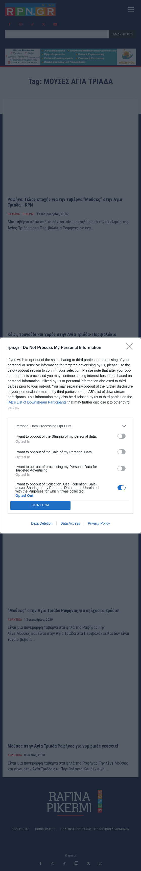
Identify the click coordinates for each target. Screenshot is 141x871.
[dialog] (70, 435)
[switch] (122, 436)
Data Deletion (42, 523)
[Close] (131, 348)
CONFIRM (40, 505)
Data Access (70, 523)
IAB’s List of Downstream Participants (37, 402)
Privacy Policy (99, 523)
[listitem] (70, 426)
